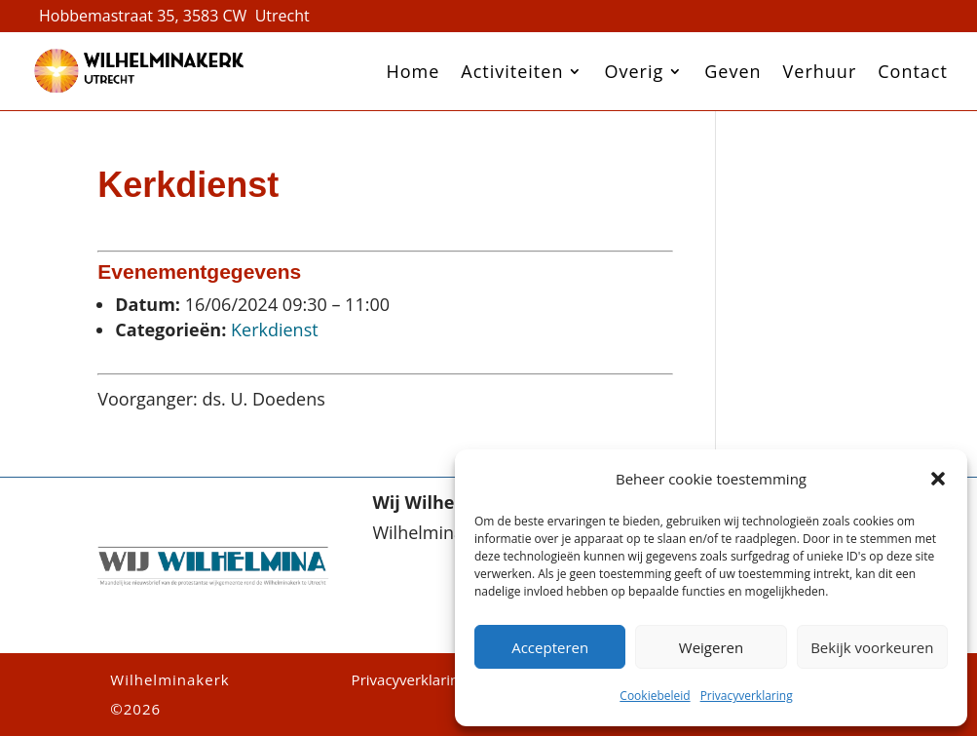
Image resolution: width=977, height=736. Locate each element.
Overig (633, 71)
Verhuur (820, 71)
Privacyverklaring (746, 695)
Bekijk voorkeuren (871, 647)
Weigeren (711, 647)
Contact (913, 71)
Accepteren (549, 647)
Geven (732, 71)
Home (412, 71)
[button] (938, 478)
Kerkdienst (275, 329)
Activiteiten (512, 71)
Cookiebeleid (655, 695)
